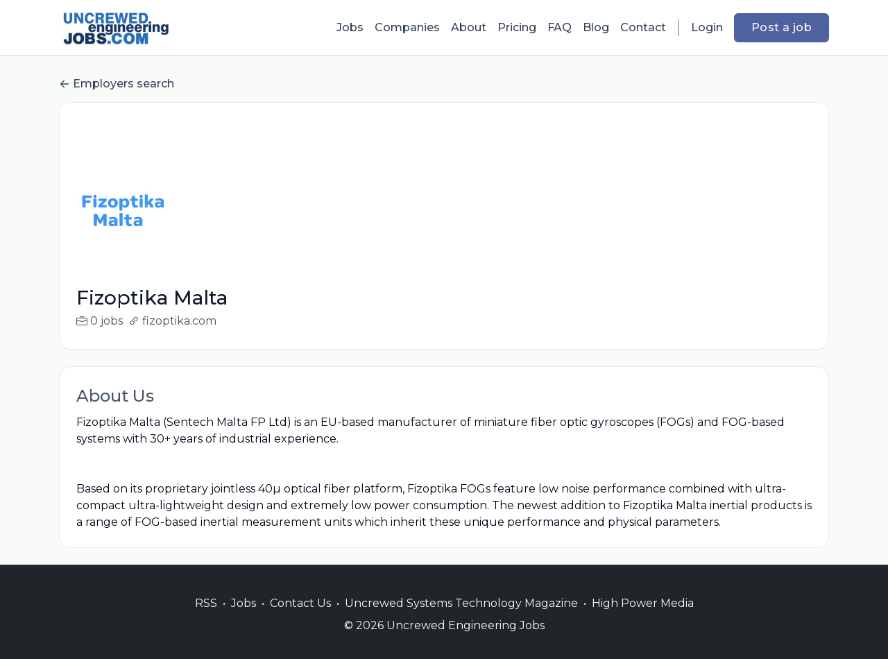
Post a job (781, 27)
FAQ (559, 27)
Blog (596, 27)
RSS (206, 619)
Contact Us (300, 619)
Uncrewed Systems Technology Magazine (461, 619)
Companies (407, 27)
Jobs (350, 27)
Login (707, 27)
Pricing (516, 27)
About (468, 27)
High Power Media (643, 619)
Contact (643, 27)
